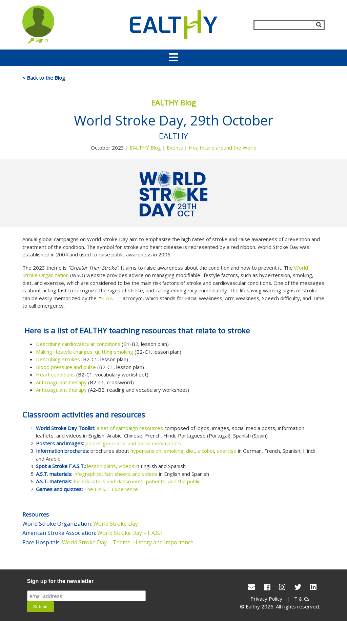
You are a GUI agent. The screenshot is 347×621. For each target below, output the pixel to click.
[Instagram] (282, 587)
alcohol (206, 450)
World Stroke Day (117, 523)
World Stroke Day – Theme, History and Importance (127, 542)
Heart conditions (55, 374)
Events (175, 147)
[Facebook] (267, 587)
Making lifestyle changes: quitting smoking (84, 351)
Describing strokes (58, 359)
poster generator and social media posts (133, 443)
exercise (227, 450)
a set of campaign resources (130, 428)
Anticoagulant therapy (61, 382)
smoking (173, 450)
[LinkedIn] (313, 587)
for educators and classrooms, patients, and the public (137, 481)
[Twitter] (298, 587)
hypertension (145, 450)
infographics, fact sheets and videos (116, 473)
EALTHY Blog (145, 147)
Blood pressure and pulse (66, 367)
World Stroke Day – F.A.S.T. (131, 533)
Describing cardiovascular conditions (78, 344)
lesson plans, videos (110, 466)
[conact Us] (251, 587)
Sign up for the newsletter (60, 581)
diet (190, 450)
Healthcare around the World (223, 147)
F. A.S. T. (110, 298)
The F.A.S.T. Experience (111, 489)
